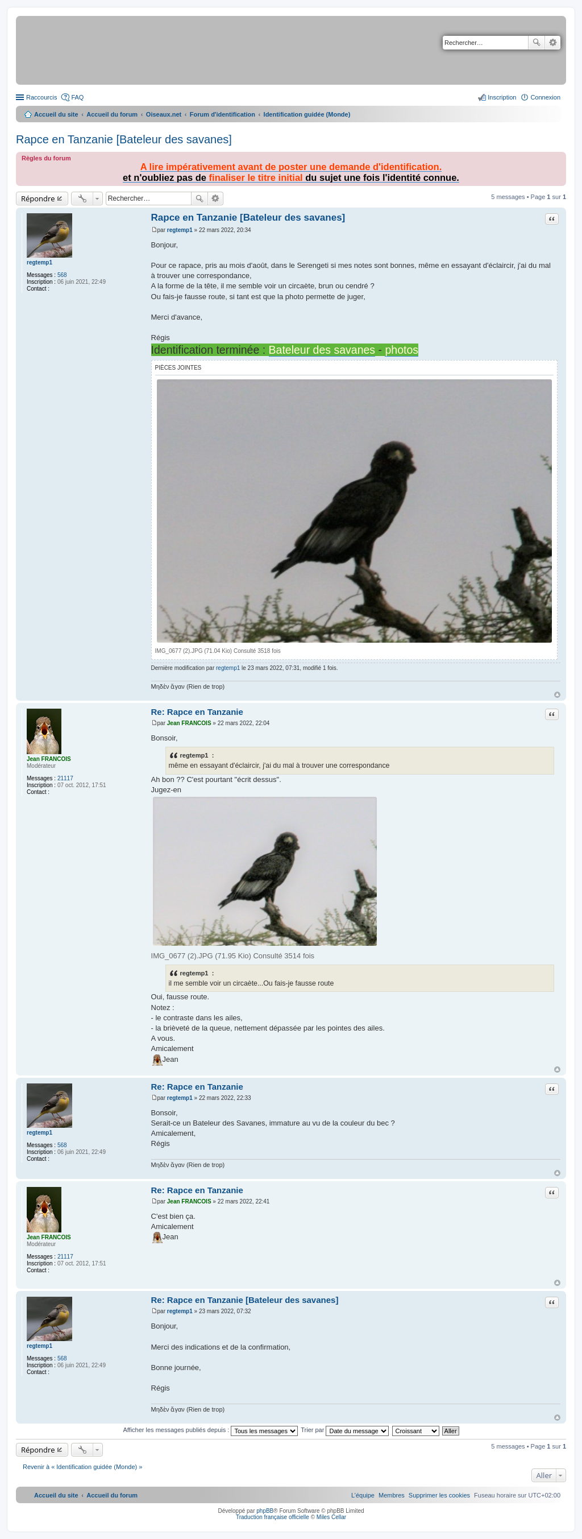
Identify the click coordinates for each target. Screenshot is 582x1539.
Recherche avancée (552, 42)
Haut (557, 695)
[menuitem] (439, 1495)
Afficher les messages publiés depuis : (210, 1429)
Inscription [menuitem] (502, 97)
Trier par (345, 1429)
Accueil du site (56, 114)
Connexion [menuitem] (545, 97)
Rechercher (536, 42)
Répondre (38, 198)
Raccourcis (41, 97)
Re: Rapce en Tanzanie (197, 712)
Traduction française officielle (272, 1517)
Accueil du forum (112, 114)
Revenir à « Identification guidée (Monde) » (82, 1466)
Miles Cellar (331, 1517)
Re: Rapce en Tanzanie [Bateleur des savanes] (245, 1300)
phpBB (264, 1511)
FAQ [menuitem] (77, 97)
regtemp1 (39, 262)
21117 (65, 778)
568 (62, 275)
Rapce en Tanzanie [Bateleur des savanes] (124, 139)
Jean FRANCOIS (49, 759)
